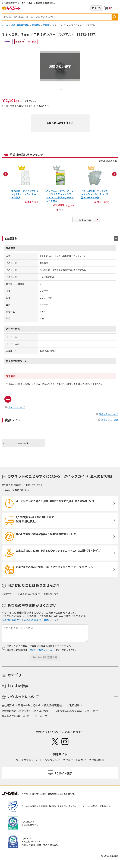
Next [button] (114, 174)
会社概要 (7, 705)
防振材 (46, 25)
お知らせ (90, 710)
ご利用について (31, 485)
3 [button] (63, 210)
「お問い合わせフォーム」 (41, 649)
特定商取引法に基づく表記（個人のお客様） (26, 710)
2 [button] (60, 210)
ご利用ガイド (9, 594)
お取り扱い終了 (60, 66)
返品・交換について (108, 414)
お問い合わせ (51, 594)
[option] (25, 184)
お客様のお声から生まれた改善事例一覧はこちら (29, 620)
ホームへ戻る (24, 443)
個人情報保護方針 (54, 705)
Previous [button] (5, 174)
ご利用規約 (73, 705)
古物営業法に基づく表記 (68, 710)
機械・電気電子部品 (20, 25)
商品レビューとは (109, 419)
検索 (115, 17)
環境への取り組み (28, 705)
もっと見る (85, 219)
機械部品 (36, 25)
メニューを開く (116, 8)
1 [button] (57, 210)
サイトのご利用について (15, 716)
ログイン (96, 8)
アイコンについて (16, 407)
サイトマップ (39, 716)
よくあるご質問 (28, 594)
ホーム (5, 25)
